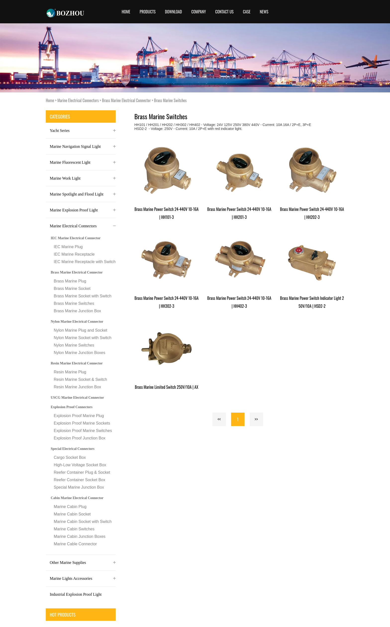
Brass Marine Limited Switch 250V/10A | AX (166, 387)
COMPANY (198, 12)
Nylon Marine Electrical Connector (77, 321)
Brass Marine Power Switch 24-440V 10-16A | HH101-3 (167, 213)
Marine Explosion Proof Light (74, 210)
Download (173, 12)
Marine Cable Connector (75, 544)
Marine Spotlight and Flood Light (76, 194)
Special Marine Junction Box (79, 487)
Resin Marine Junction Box (77, 387)
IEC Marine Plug (68, 247)
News (264, 12)
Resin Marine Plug (70, 372)
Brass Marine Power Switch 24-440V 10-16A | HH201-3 (239, 213)
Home (126, 12)
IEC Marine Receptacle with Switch (85, 262)
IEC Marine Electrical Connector (75, 238)
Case (246, 12)
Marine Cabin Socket (72, 514)
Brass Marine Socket (72, 288)
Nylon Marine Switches (74, 345)
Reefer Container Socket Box (79, 480)
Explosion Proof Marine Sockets (82, 423)
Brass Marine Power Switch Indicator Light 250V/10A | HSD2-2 (312, 302)
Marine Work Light (65, 178)
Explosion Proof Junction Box (79, 438)
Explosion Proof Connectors (72, 407)
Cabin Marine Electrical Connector (77, 498)
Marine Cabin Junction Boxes (79, 536)
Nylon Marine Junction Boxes (79, 353)
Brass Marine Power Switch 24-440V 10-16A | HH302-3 (167, 302)
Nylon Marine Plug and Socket (80, 330)
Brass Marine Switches (170, 100)
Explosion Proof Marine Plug (79, 416)
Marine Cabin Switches (74, 529)
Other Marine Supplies (68, 562)
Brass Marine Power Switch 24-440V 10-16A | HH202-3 (312, 213)
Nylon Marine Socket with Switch (82, 338)
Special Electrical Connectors (73, 449)
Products (148, 12)
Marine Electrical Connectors (78, 100)
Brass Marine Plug (70, 281)
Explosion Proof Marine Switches (83, 431)
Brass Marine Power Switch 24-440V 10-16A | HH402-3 (239, 302)
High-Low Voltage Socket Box (80, 465)
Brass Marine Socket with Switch (82, 296)
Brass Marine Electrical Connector (126, 100)
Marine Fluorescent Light (70, 162)
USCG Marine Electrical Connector (77, 397)
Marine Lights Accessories (71, 578)
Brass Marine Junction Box (77, 311)
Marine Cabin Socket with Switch (83, 521)
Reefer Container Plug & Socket (82, 472)
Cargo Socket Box (70, 457)
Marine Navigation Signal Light (75, 146)
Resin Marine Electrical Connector (77, 363)
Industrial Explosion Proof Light (75, 594)
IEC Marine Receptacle (74, 254)
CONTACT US (224, 12)
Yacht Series (60, 130)
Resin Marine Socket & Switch (80, 379)
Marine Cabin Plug (70, 507)
